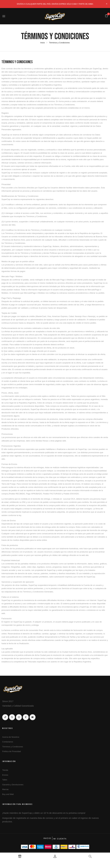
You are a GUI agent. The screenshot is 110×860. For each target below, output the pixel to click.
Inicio (42, 43)
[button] (106, 16)
